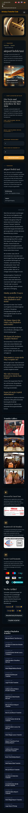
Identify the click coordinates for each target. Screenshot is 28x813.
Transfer (12, 45)
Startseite (6, 45)
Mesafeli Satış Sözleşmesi (14, 615)
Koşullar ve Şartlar (14, 620)
